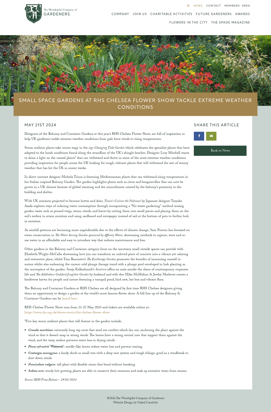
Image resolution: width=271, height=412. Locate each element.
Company (120, 14)
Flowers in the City (188, 22)
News (198, 6)
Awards (242, 14)
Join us (140, 14)
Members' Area (237, 6)
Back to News (220, 151)
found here (69, 299)
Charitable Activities (171, 14)
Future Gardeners (214, 14)
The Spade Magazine (230, 22)
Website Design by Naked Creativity (135, 402)
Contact (213, 6)
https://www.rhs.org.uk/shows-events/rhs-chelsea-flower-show (67, 313)
